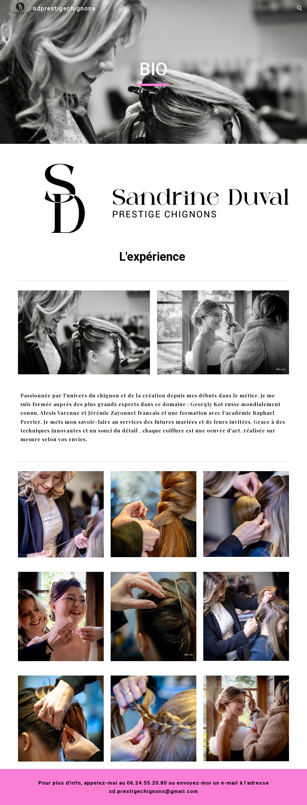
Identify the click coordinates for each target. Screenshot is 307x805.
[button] (300, 8)
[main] (153, 71)
